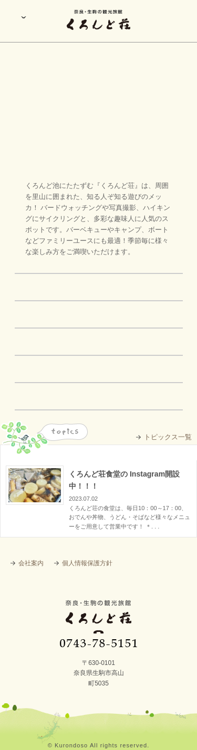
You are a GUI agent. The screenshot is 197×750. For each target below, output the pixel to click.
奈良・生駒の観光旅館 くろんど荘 (98, 623)
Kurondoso (71, 745)
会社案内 (31, 563)
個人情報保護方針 (87, 563)
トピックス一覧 (168, 437)
